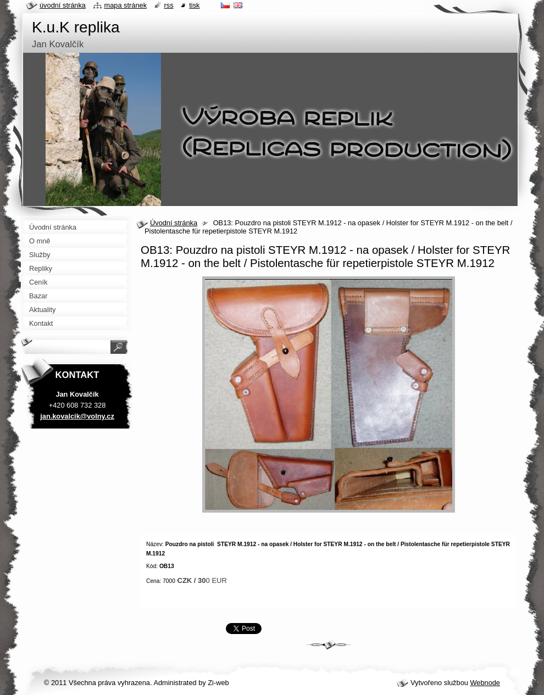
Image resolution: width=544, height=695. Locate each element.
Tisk (194, 5)
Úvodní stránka (173, 223)
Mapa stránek (125, 5)
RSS (169, 5)
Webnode (485, 683)
